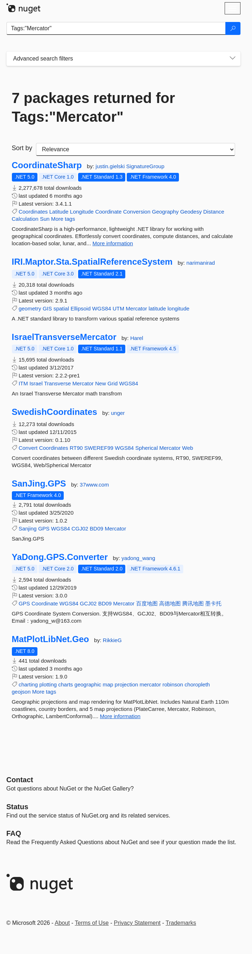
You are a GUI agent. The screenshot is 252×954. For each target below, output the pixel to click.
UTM (119, 308)
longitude (178, 308)
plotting (48, 684)
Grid (112, 383)
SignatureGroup (145, 166)
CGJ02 (79, 528)
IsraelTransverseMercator (64, 337)
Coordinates (33, 212)
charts (65, 684)
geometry (30, 308)
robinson (172, 684)
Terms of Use (92, 923)
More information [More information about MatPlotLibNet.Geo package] (120, 716)
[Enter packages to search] (116, 28)
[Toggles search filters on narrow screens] (232, 58)
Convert (28, 448)
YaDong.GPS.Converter (60, 557)
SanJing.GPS (39, 484)
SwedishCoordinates (54, 412)
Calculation (25, 219)
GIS (47, 308)
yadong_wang (138, 558)
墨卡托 (213, 603)
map (108, 684)
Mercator (136, 308)
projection (126, 684)
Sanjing (28, 528)
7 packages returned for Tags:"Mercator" (93, 107)
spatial (61, 308)
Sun (45, 219)
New (100, 383)
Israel (36, 383)
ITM (23, 383)
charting (28, 684)
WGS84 (101, 308)
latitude (157, 308)
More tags (63, 219)
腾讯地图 (193, 603)
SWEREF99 (98, 448)
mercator (150, 684)
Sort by (22, 148)
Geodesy (191, 212)
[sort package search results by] (135, 149)
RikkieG (112, 640)
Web (187, 448)
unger (118, 413)
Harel (136, 338)
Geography (165, 212)
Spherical (146, 448)
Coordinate (108, 212)
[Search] (232, 28)
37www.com (94, 485)
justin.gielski (111, 166)
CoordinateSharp (47, 165)
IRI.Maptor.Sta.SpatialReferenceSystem (92, 262)
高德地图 (170, 603)
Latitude (58, 212)
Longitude (82, 212)
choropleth (197, 684)
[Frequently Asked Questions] (13, 833)
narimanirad (200, 263)
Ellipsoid (81, 308)
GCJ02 (88, 603)
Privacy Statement (137, 923)
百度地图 (147, 603)
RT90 (75, 448)
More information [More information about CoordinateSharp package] (113, 243)
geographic (88, 684)
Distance (213, 212)
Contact (19, 780)
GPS (44, 528)
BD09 (96, 528)
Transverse (57, 383)
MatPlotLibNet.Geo (50, 639)
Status (17, 807)
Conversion (136, 212)
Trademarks (181, 923)
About (62, 923)
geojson (21, 692)
